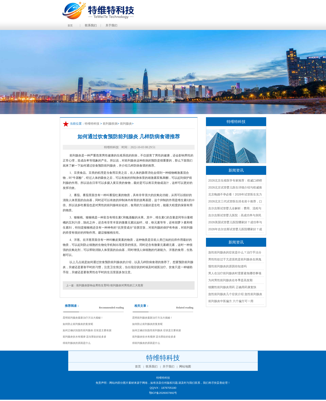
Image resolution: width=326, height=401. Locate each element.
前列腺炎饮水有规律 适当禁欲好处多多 (84, 336)
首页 (70, 25)
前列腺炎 (126, 123)
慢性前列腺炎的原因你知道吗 (227, 266)
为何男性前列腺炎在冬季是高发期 (230, 280)
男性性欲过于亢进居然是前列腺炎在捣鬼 (234, 259)
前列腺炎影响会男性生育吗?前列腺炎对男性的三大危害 (109, 285)
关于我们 (111, 25)
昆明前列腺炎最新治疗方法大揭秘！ (83, 317)
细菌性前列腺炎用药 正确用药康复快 (232, 287)
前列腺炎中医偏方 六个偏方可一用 (230, 301)
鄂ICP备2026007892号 (163, 392)
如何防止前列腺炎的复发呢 (78, 324)
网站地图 (185, 366)
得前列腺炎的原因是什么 (77, 343)
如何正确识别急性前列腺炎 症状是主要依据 (87, 330)
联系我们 (91, 25)
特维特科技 (92, 123)
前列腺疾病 (110, 123)
